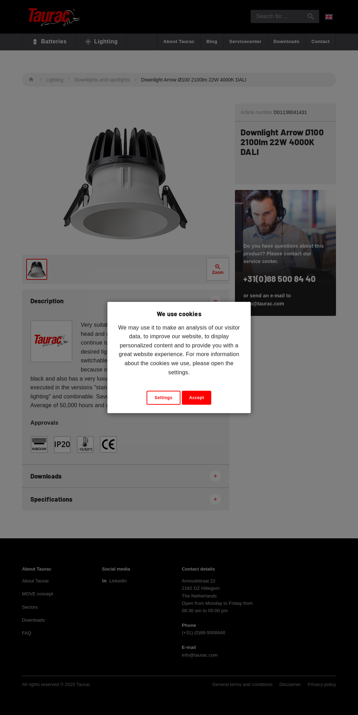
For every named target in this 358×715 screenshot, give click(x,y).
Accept (196, 397)
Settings (163, 397)
